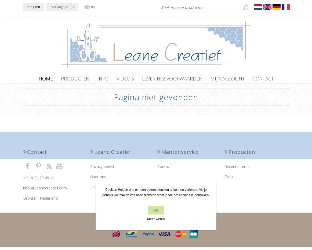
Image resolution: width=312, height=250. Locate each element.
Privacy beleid (102, 169)
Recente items (236, 169)
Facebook (28, 168)
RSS (49, 168)
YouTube (59, 168)
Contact (164, 169)
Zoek (228, 179)
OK (156, 210)
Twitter (38, 168)
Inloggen (33, 7)
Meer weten (156, 219)
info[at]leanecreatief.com (45, 190)
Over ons (98, 179)
